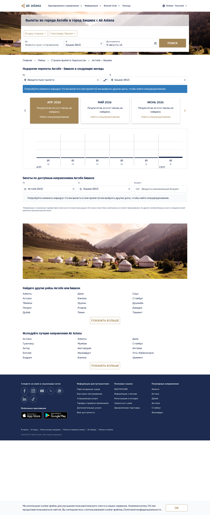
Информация (94, 6)
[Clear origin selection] (98, 80)
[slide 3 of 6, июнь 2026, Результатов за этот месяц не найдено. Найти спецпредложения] (156, 111)
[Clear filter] (73, 189)
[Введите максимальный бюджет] (162, 188)
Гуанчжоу (28, 343)
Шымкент (137, 357)
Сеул (135, 293)
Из (26, 41)
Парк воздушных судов (88, 389)
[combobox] (43, 45)
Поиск (173, 43)
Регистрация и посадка (126, 398)
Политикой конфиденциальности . (143, 509)
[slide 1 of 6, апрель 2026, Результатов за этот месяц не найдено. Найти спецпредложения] (54, 111)
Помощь (127, 6)
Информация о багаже (125, 394)
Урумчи (82, 303)
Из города (92, 430)
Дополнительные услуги (89, 408)
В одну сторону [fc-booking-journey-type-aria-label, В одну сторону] (34, 33)
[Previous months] (25, 110)
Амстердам (84, 348)
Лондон (27, 307)
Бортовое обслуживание (89, 394)
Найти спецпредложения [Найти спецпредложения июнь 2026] (155, 116)
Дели (81, 293)
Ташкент (137, 312)
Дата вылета (113, 41)
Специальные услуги (87, 398)
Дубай (26, 312)
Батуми (27, 352)
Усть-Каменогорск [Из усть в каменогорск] (143, 352)
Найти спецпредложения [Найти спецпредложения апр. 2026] (54, 116)
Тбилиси (27, 303)
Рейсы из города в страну (74, 430)
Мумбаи (82, 343)
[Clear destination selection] (185, 80)
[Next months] (185, 110)
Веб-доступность (86, 412)
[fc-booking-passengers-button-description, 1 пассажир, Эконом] (61, 34)
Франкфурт (84, 352)
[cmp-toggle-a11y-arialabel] (105, 79)
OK (177, 508)
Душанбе (137, 303)
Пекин (81, 312)
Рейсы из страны (106, 430)
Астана (27, 298)
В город (34, 430)
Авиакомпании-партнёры (127, 408)
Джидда (137, 307)
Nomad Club (112, 6)
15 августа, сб (114, 44)
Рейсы (41, 60)
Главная (27, 60)
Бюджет (138, 183)
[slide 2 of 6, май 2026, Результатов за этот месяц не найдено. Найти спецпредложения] (105, 111)
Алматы (27, 293)
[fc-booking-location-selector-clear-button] (102, 43)
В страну (24, 430)
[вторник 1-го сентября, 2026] (170, 157)
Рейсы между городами (50, 430)
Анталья (137, 348)
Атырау (82, 307)
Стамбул (137, 298)
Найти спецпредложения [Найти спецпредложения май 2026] (105, 116)
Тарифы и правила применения (92, 403)
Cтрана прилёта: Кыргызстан (68, 60)
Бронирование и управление (66, 6)
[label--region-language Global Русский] (174, 6)
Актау (26, 348)
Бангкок (82, 298)
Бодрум (27, 357)
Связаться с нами (123, 403)
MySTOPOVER (121, 389)
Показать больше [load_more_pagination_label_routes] (105, 320)
